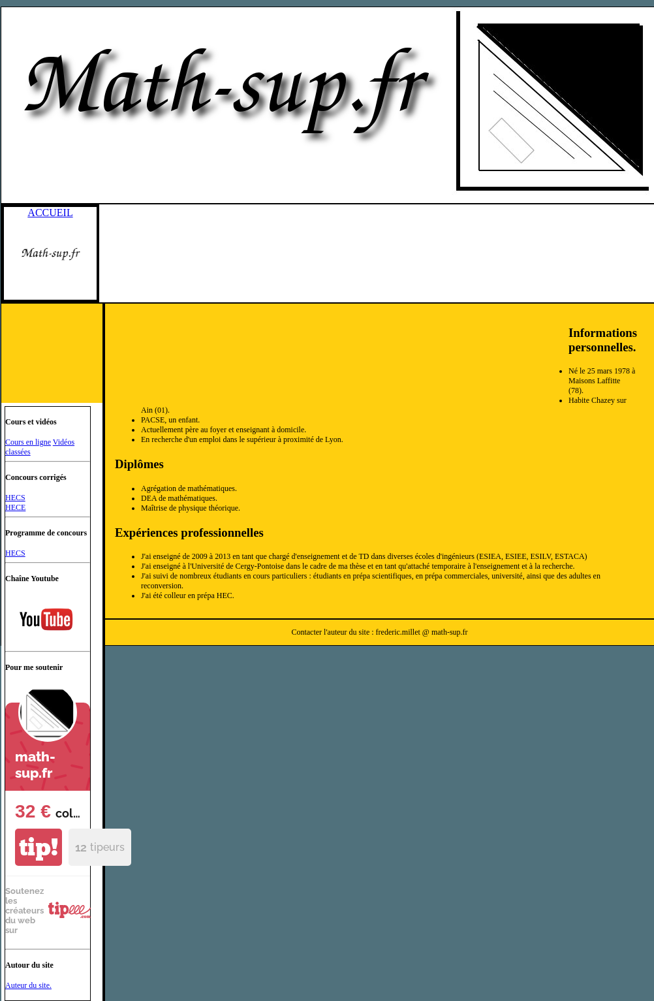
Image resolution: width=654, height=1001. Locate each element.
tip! (38, 847)
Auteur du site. (28, 985)
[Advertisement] (343, 308)
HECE (15, 507)
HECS (15, 497)
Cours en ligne (28, 442)
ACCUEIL (49, 212)
